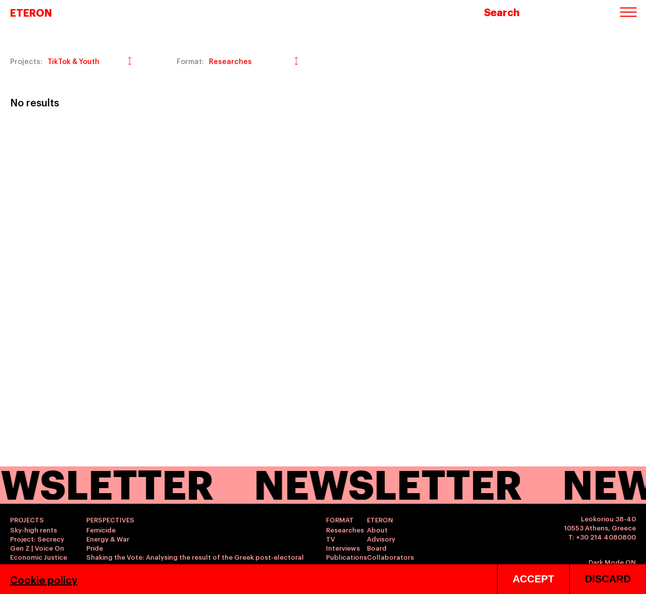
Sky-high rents (33, 529)
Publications (346, 556)
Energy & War (107, 538)
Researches (345, 529)
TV (330, 538)
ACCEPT (533, 578)
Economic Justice (38, 556)
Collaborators (390, 556)
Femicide (101, 529)
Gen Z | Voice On (37, 547)
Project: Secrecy (37, 538)
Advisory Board (381, 543)
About (377, 529)
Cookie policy (43, 579)
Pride (94, 547)
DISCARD (608, 578)
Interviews (343, 547)
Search (502, 12)
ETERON (31, 12)
